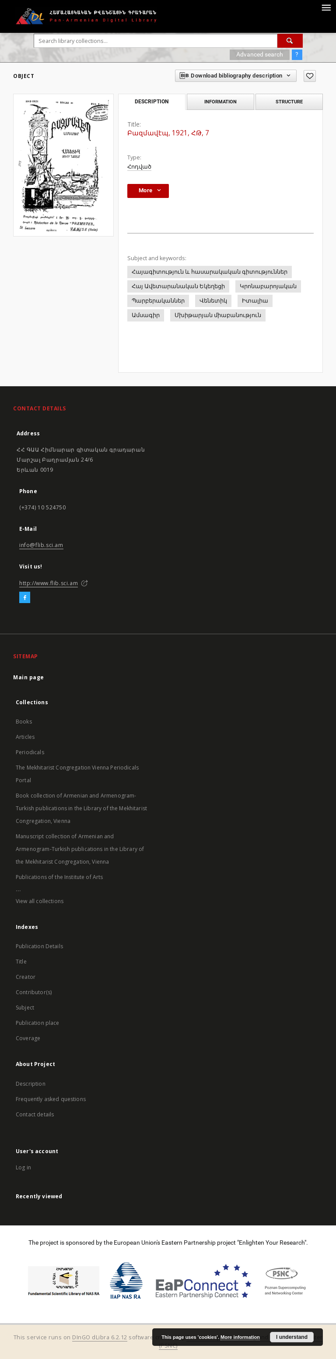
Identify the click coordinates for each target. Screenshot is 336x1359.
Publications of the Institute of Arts (59, 877)
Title (21, 961)
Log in (23, 1167)
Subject (25, 1007)
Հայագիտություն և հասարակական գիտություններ (209, 271)
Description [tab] (151, 102)
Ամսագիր (146, 315)
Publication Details (39, 946)
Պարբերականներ (158, 300)
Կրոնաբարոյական (268, 286)
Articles (25, 737)
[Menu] (326, 7)
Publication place (38, 1023)
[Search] (290, 41)
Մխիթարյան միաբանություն (218, 315)
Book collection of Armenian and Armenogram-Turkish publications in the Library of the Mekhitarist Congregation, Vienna (81, 808)
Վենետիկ (213, 300)
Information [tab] (220, 102)
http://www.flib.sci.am (48, 583)
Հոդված (139, 166)
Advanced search (259, 54)
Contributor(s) (34, 992)
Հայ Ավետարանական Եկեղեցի (178, 286)
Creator (25, 977)
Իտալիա (255, 300)
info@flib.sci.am (41, 545)
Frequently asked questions (51, 1099)
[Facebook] (24, 598)
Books (24, 721)
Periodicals (30, 752)
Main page (28, 677)
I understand (292, 1337)
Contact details (35, 1114)
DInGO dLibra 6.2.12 (99, 1337)
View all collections (39, 901)
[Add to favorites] (310, 76)
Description (31, 1083)
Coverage (28, 1038)
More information (240, 1337)
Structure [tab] (289, 102)
